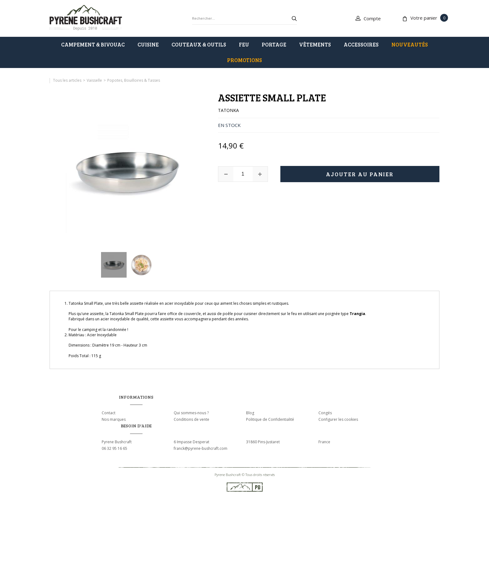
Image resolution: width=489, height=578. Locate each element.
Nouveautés (409, 44)
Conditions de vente (191, 419)
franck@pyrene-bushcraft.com (200, 448)
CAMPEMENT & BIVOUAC (93, 44)
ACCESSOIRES (361, 44)
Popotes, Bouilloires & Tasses (133, 80)
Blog (250, 412)
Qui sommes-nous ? (191, 412)
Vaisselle (94, 80)
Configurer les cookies (338, 419)
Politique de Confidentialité (270, 419)
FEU (244, 44)
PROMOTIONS (244, 60)
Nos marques (114, 419)
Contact (108, 412)
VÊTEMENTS (315, 44)
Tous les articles (67, 80)
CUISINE (148, 44)
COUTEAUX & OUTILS (199, 44)
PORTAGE (274, 44)
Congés (325, 412)
